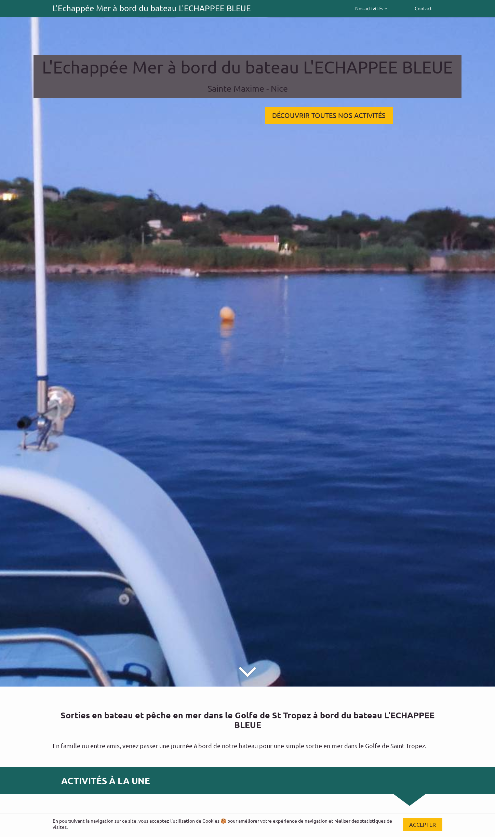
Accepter (422, 824)
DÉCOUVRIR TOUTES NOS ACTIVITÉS (329, 115)
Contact (423, 8)
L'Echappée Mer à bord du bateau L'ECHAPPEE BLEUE (152, 8)
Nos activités (371, 8)
